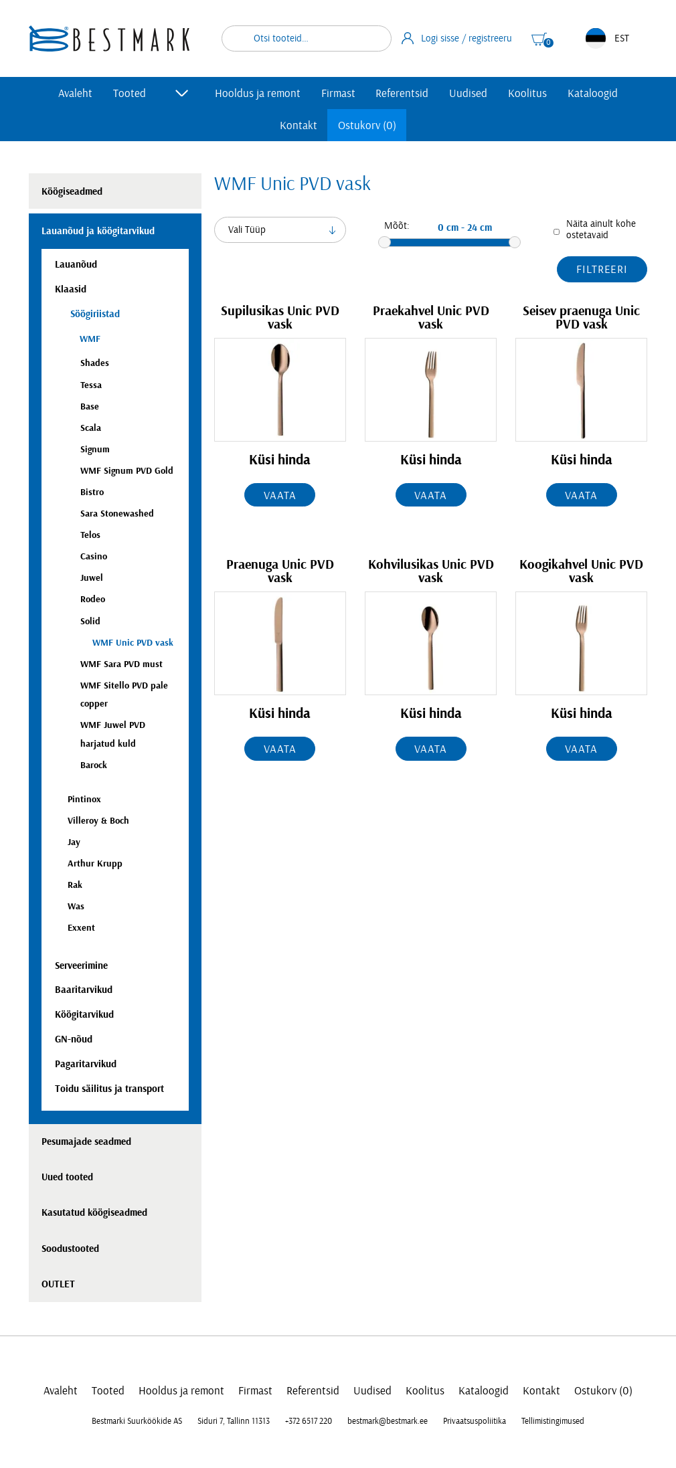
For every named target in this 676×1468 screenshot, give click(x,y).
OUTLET (58, 1284)
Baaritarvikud (83, 990)
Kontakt (298, 125)
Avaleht (75, 93)
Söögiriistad (94, 314)
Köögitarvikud (84, 1015)
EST (607, 38)
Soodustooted (70, 1249)
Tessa (91, 385)
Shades (94, 363)
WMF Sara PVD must (121, 664)
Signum (95, 449)
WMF (90, 339)
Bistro (92, 492)
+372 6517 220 (308, 1421)
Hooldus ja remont (258, 93)
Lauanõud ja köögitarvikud (98, 231)
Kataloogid (593, 93)
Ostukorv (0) (367, 125)
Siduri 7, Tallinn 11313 (233, 1421)
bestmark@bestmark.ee (387, 1421)
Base (89, 406)
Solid (90, 621)
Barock (93, 765)
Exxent (81, 928)
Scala (90, 428)
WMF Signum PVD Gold (126, 471)
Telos (90, 535)
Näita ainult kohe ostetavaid (601, 229)
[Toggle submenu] (182, 93)
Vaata (280, 495)
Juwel (91, 578)
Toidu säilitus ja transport (109, 1089)
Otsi (373, 38)
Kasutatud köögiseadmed (94, 1213)
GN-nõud (73, 1039)
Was (76, 906)
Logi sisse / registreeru (457, 38)
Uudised (468, 93)
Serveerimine (81, 966)
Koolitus (527, 93)
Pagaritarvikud (85, 1064)
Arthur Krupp (95, 863)
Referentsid (401, 93)
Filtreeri (602, 269)
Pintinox (84, 799)
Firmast (338, 93)
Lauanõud (76, 265)
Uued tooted (67, 1177)
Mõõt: (397, 226)
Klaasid (70, 289)
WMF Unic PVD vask (132, 643)
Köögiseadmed (71, 192)
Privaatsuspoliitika (474, 1421)
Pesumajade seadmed (86, 1142)
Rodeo (92, 599)
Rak (75, 885)
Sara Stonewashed (117, 514)
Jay (74, 842)
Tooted (129, 93)
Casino (93, 556)
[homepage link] (109, 38)
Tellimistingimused (552, 1421)
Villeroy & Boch (98, 821)
